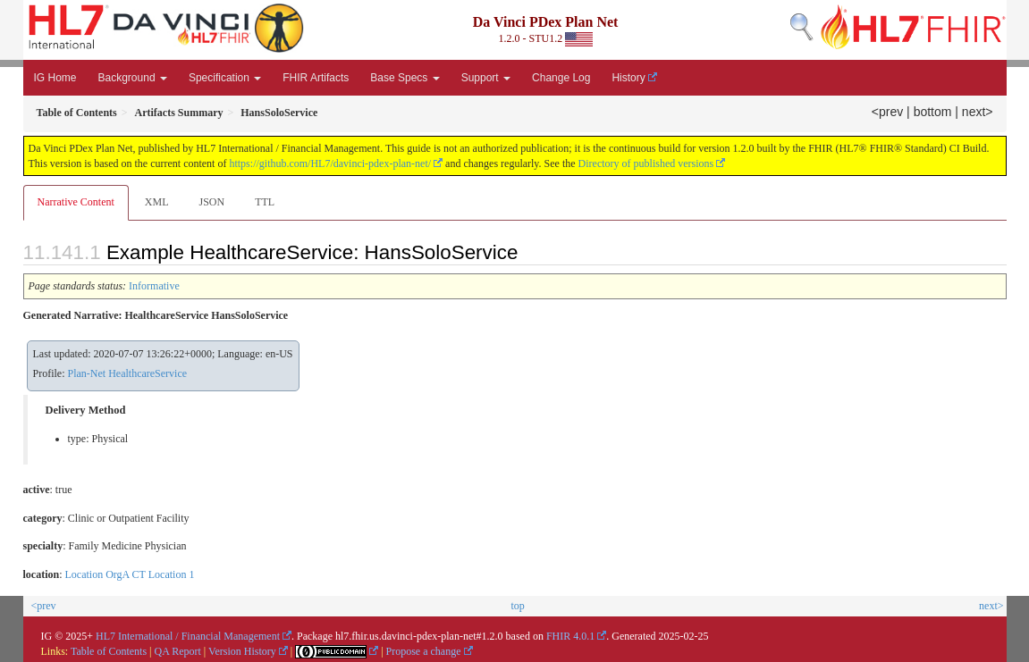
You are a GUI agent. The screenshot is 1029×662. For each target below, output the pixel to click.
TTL (264, 202)
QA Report (178, 651)
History (628, 77)
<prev (887, 112)
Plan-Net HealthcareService (128, 373)
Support (485, 77)
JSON (211, 202)
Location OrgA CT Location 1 (130, 574)
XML (157, 202)
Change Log (561, 77)
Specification (225, 77)
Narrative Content (76, 202)
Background (132, 77)
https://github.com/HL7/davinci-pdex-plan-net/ (330, 163)
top (517, 605)
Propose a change (423, 651)
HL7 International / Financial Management (188, 636)
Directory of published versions (646, 163)
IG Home (55, 77)
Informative (154, 286)
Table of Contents (109, 651)
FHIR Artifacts (316, 77)
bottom (933, 112)
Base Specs (404, 77)
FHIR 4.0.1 (570, 636)
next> (977, 112)
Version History (242, 651)
